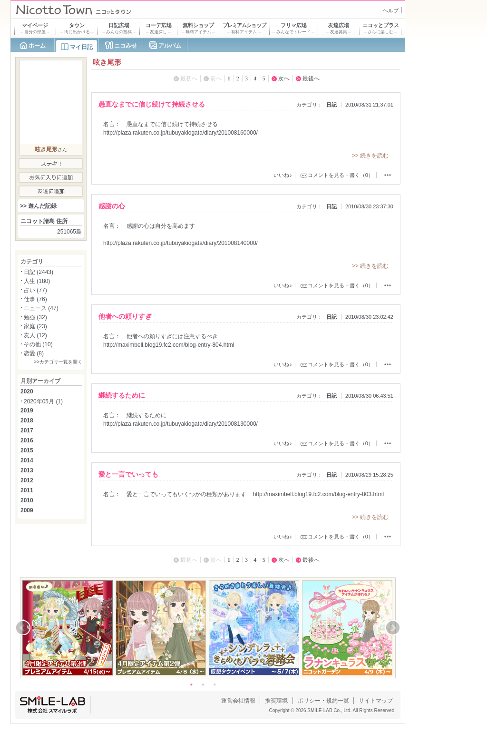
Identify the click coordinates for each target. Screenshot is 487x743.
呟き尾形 (46, 149)
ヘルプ (391, 10)
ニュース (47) (41, 308)
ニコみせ (125, 45)
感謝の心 (111, 206)
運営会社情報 (238, 700)
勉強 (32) (35, 317)
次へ (284, 78)
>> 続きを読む (370, 155)
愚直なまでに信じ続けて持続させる (151, 104)
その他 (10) (38, 344)
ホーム (37, 45)
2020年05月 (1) (43, 401)
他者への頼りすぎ (125, 316)
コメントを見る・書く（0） (340, 175)
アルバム (169, 45)
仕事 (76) (35, 299)
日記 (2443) (38, 272)
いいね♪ (282, 175)
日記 (331, 105)
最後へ (311, 78)
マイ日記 (81, 47)
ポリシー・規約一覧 (323, 700)
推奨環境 (276, 700)
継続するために (121, 395)
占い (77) (35, 290)
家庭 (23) (35, 326)
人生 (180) (37, 281)
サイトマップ (376, 700)
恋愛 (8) (34, 353)
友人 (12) (35, 335)
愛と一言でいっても (128, 474)
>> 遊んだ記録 (38, 206)
